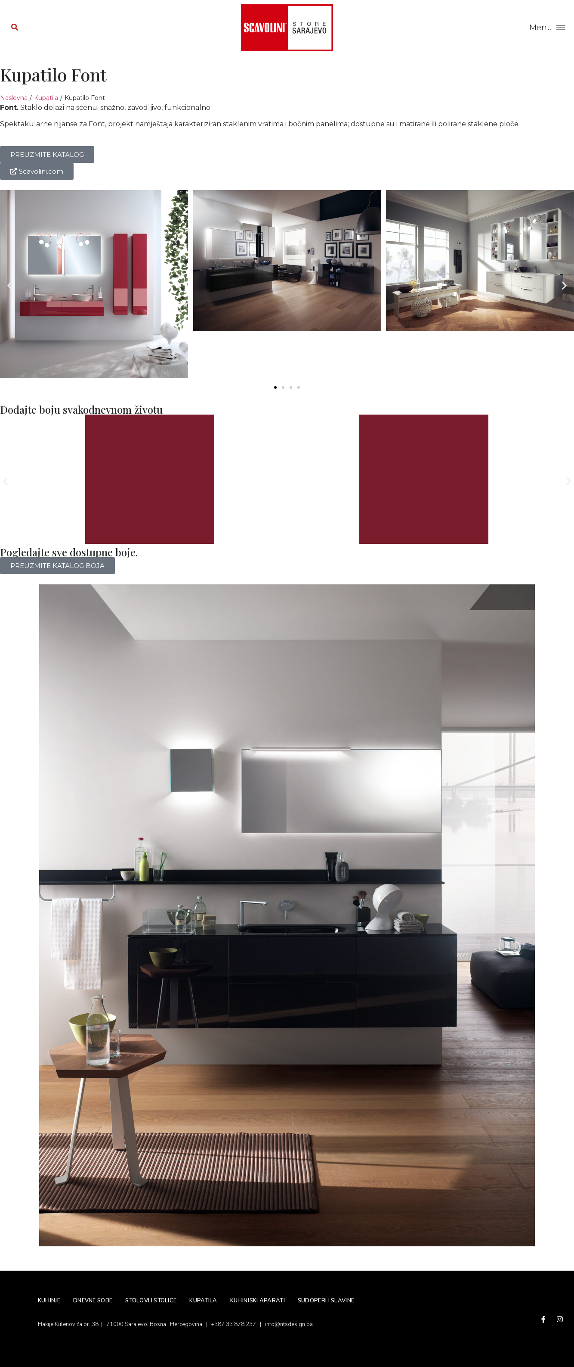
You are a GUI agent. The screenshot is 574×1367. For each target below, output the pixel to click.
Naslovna (14, 98)
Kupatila (46, 98)
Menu (540, 27)
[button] (9, 285)
